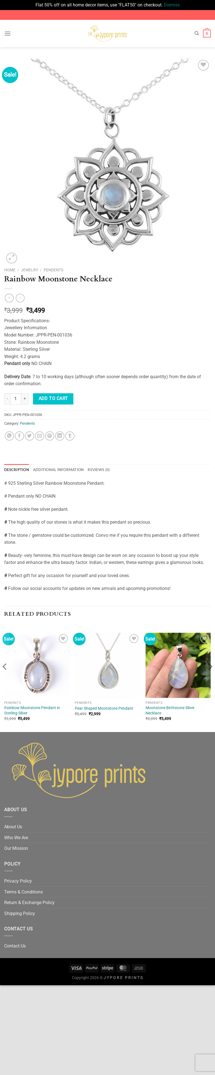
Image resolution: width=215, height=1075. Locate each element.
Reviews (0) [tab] (99, 469)
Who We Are (16, 837)
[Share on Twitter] (29, 436)
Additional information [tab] (58, 469)
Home (9, 270)
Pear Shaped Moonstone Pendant (104, 708)
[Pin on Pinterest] (49, 436)
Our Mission (16, 848)
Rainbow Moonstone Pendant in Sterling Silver (32, 710)
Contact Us (15, 946)
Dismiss (172, 5)
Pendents (53, 270)
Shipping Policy (19, 913)
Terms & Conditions (23, 892)
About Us (13, 826)
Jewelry (29, 270)
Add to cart (53, 398)
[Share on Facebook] (19, 436)
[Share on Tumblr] (69, 436)
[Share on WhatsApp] (9, 436)
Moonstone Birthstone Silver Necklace (170, 710)
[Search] (197, 33)
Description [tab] (16, 469)
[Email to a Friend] (39, 436)
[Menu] (7, 33)
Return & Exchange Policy (29, 902)
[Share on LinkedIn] (59, 436)
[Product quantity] (15, 398)
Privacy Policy (18, 881)
